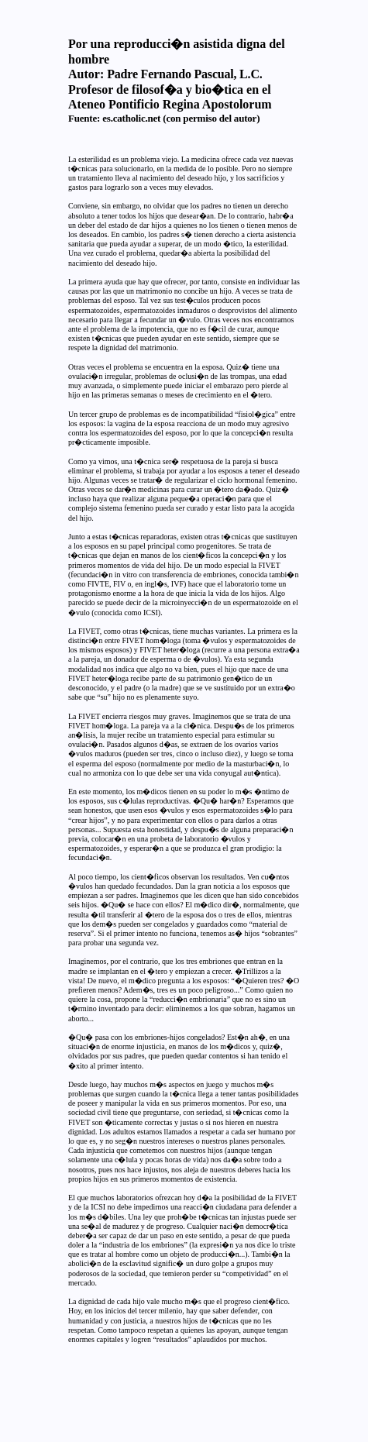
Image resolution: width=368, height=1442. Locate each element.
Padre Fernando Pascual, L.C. (184, 74)
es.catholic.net (131, 118)
